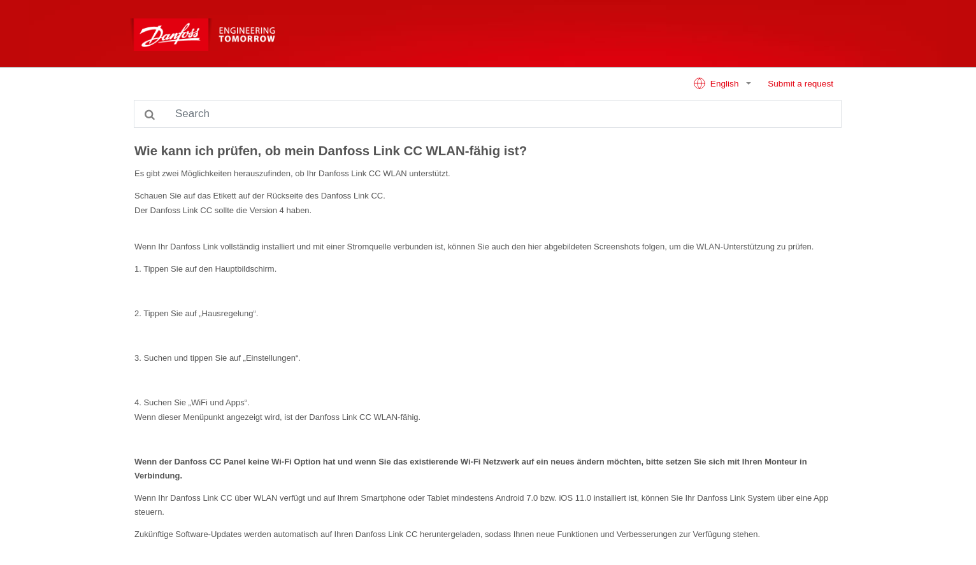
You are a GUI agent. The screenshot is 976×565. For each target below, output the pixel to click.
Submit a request (800, 83)
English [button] (717, 83)
